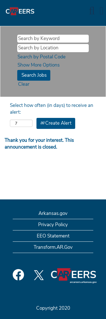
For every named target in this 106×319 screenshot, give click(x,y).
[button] (101, 11)
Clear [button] (23, 84)
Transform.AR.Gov (53, 247)
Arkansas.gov (53, 213)
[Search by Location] (53, 48)
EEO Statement (53, 236)
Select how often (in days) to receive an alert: (51, 108)
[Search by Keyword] (53, 39)
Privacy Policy (53, 224)
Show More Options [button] (39, 65)
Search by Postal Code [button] (42, 57)
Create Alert (56, 123)
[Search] (91, 11)
